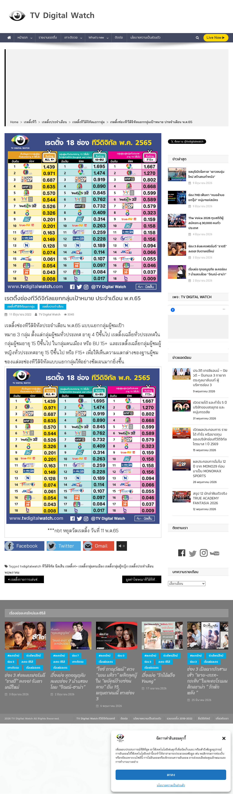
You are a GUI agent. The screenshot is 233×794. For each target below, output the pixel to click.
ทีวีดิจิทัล (48, 566)
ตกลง (171, 775)
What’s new (96, 37)
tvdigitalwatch (30, 566)
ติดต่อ (119, 37)
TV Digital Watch (50, 314)
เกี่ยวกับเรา (222, 718)
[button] (224, 738)
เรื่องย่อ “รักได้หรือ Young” (158, 678)
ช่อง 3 (11, 662)
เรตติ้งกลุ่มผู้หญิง (116, 566)
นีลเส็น (59, 566)
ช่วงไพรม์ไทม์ (33, 656)
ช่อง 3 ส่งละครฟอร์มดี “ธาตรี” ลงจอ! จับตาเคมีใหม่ (207, 249)
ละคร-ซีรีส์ (27, 662)
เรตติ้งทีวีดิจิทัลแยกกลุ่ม (21, 306)
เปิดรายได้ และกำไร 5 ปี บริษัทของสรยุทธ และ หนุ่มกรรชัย (210, 407)
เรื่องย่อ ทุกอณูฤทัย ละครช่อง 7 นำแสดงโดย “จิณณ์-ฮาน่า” (207, 272)
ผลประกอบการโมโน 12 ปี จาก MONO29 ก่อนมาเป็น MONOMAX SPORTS (209, 468)
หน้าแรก (23, 37)
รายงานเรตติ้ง (48, 37)
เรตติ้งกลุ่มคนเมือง (91, 566)
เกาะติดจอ (71, 37)
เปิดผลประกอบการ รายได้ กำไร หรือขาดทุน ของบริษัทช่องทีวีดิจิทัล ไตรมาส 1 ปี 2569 (210, 436)
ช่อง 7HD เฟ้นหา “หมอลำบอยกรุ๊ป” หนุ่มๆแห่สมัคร (206, 197)
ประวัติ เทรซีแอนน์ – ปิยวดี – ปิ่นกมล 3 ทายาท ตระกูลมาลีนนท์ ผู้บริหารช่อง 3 (210, 377)
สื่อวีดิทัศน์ (204, 718)
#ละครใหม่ (13, 656)
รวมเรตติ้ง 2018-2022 (179, 718)
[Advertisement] (117, 85)
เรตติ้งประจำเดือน (52, 306)
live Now (216, 37)
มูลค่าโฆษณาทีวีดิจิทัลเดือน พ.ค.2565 (143, 579)
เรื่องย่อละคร (33, 668)
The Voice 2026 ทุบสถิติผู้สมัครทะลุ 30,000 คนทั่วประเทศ (205, 223)
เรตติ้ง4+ (71, 566)
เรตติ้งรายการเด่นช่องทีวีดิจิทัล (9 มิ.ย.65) (27, 579)
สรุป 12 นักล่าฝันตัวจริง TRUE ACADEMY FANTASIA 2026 (210, 498)
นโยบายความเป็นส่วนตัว (171, 785)
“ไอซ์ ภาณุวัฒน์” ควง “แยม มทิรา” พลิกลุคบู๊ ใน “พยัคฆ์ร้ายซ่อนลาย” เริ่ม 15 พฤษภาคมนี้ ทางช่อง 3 (116, 684)
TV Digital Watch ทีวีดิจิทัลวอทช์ (95, 718)
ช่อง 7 (75, 656)
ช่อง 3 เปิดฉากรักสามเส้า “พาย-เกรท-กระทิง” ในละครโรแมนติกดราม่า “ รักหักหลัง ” (207, 681)
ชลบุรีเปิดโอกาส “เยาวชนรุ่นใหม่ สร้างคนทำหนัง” (206, 174)
